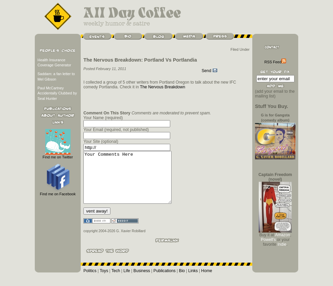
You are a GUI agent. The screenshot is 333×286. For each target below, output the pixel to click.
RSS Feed (275, 62)
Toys (104, 281)
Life (127, 281)
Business (141, 281)
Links (193, 281)
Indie (282, 244)
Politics (90, 281)
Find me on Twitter (58, 155)
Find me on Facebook (58, 192)
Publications (164, 281)
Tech (115, 281)
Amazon (282, 235)
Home (206, 281)
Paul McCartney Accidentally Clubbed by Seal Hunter (57, 93)
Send (209, 70)
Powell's (268, 239)
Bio (182, 281)
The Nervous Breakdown (162, 87)
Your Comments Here (132, 182)
